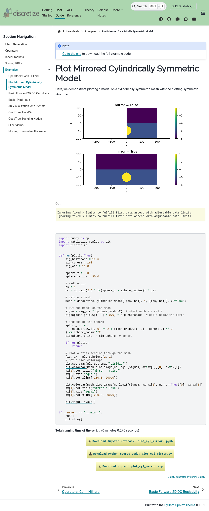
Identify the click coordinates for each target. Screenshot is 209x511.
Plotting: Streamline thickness (27, 131)
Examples (11, 69)
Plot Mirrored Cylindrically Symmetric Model (25, 85)
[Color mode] (160, 19)
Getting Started (47, 12)
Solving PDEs (13, 63)
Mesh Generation (16, 44)
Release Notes (102, 12)
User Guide (60, 12)
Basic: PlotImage (19, 100)
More (117, 10)
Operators (11, 50)
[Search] (148, 6)
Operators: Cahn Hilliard (23, 76)
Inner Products (14, 57)
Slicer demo (15, 125)
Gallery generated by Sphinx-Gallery (186, 477)
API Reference (74, 12)
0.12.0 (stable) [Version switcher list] (182, 6)
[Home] (59, 31)
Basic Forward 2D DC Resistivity (28, 93)
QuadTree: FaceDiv (20, 112)
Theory (89, 10)
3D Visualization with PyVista (26, 106)
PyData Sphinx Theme (179, 505)
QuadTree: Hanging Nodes (25, 118)
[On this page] (203, 12)
